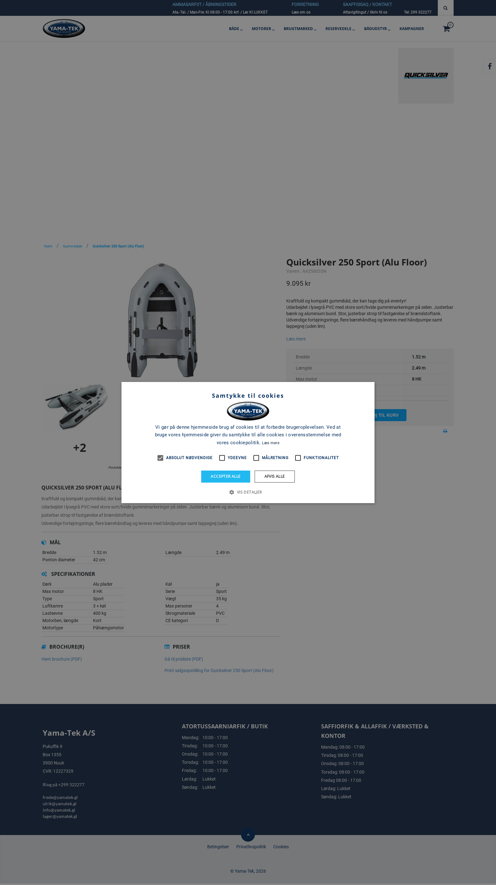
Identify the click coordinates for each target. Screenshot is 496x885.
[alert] (248, 442)
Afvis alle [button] (274, 476)
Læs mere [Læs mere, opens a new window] (270, 443)
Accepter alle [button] (225, 476)
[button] (248, 492)
